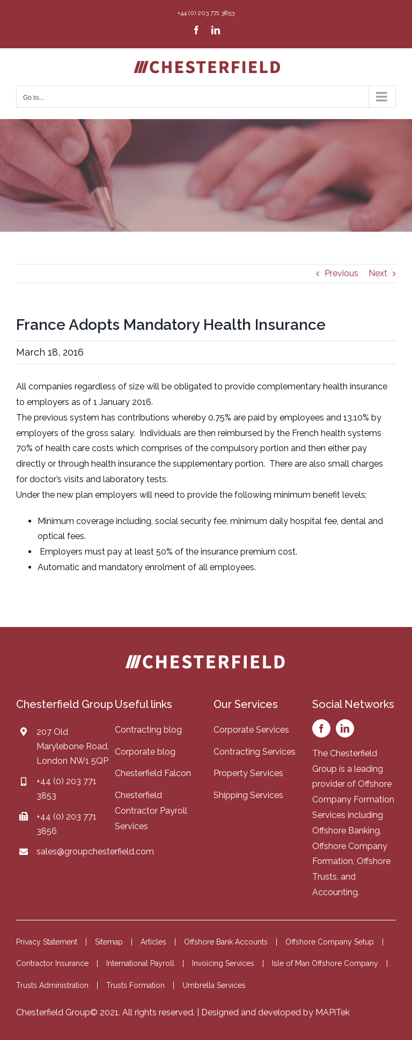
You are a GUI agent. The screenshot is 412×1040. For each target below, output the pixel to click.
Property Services (248, 773)
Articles (153, 942)
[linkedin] (345, 728)
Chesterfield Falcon (153, 773)
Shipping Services (248, 795)
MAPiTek (332, 1012)
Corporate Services (251, 730)
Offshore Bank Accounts (226, 942)
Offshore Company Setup (329, 942)
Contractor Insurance (52, 963)
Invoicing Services (223, 963)
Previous (341, 273)
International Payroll (140, 963)
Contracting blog (148, 730)
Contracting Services (255, 752)
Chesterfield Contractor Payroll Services (151, 810)
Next (378, 273)
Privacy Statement (46, 942)
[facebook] (321, 728)
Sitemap (109, 942)
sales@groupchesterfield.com (95, 851)
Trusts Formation (135, 985)
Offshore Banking (346, 830)
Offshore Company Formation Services (353, 799)
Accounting (335, 892)
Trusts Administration (52, 985)
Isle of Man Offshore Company (325, 963)
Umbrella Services (214, 985)
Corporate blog (145, 752)
